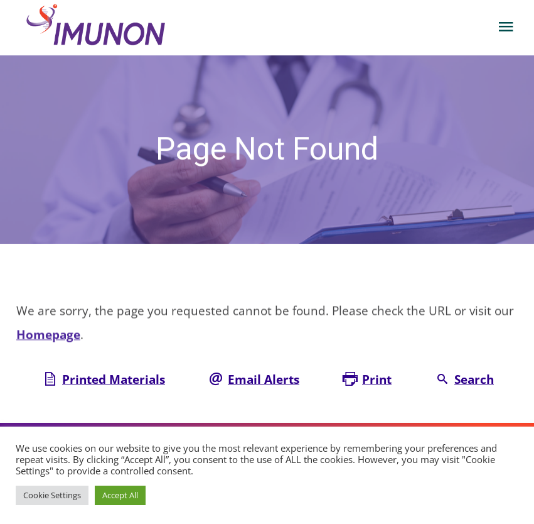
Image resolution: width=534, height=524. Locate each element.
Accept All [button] (120, 495)
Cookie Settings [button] (52, 495)
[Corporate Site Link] (106, 26)
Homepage (48, 337)
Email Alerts (263, 379)
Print (377, 379)
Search (474, 379)
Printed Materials (113, 379)
